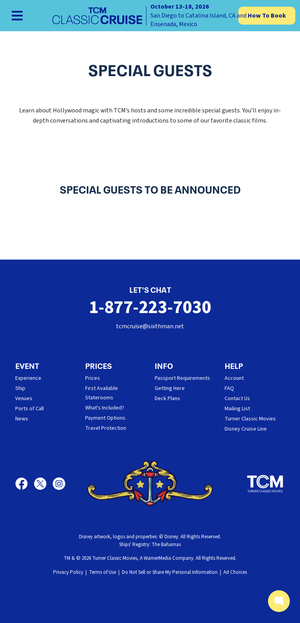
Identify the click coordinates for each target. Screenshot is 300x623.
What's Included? (104, 408)
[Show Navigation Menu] (17, 15)
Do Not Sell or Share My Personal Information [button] (170, 572)
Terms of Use (102, 572)
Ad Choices (235, 572)
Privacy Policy (68, 572)
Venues (23, 398)
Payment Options (105, 418)
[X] (43, 483)
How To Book (267, 15)
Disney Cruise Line (246, 429)
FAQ (229, 388)
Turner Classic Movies (250, 419)
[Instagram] (59, 483)
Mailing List (237, 409)
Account (234, 378)
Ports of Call (29, 409)
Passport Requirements (182, 378)
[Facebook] (24, 483)
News (21, 419)
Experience (28, 378)
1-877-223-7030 (150, 307)
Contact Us (237, 398)
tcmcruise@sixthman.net (150, 326)
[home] (150, 15)
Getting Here (170, 388)
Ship (20, 388)
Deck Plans (167, 398)
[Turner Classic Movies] (265, 483)
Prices (92, 378)
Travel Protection (105, 428)
